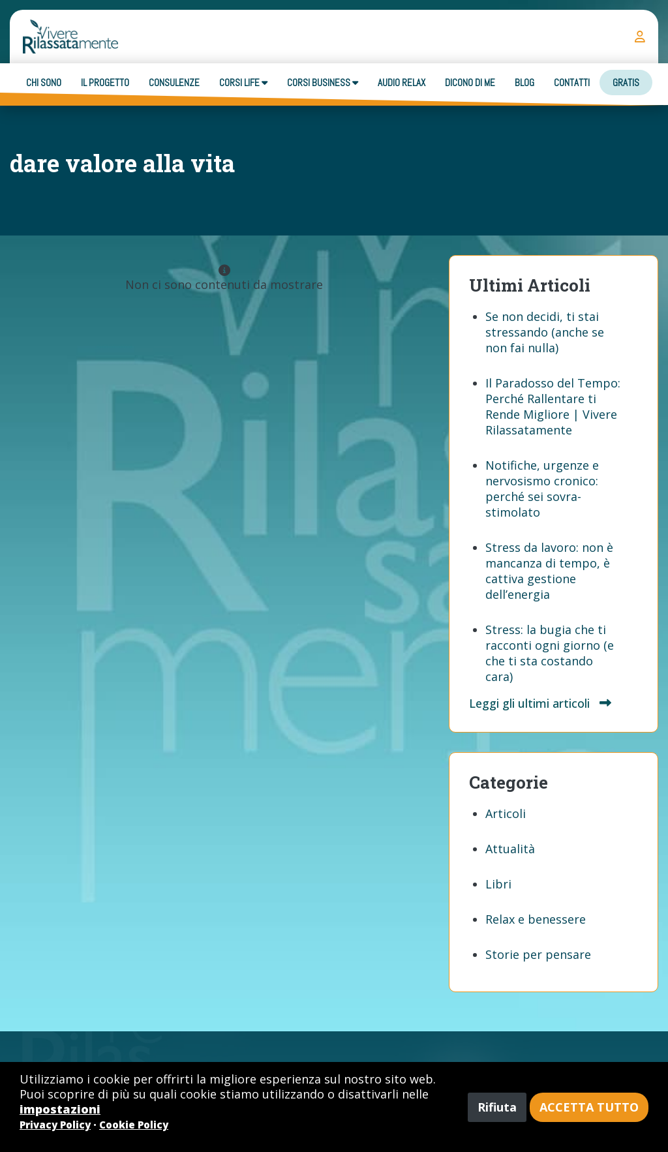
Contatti (572, 82)
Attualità (510, 848)
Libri (498, 884)
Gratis (626, 82)
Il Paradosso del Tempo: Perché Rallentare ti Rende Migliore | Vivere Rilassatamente (552, 406)
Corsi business (322, 82)
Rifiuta (497, 1107)
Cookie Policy (133, 1124)
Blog (524, 82)
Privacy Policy (55, 1124)
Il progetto (105, 82)
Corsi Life (243, 82)
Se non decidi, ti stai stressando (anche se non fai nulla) (544, 332)
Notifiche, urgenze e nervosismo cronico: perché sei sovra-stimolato (542, 488)
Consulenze (174, 82)
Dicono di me (470, 82)
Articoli (505, 813)
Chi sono (43, 82)
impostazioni (60, 1109)
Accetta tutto (589, 1107)
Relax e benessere (535, 919)
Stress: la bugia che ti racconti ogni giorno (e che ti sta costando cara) (549, 653)
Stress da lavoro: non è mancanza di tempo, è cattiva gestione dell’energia (549, 570)
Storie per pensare (538, 954)
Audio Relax (401, 82)
